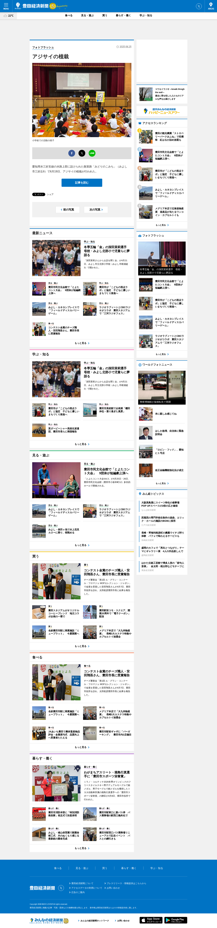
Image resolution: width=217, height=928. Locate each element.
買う (104, 15)
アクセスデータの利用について (86, 888)
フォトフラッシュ (43, 47)
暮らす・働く (123, 15)
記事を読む (82, 182)
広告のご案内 (78, 892)
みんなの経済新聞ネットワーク (49, 921)
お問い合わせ (113, 888)
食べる (69, 15)
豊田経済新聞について (82, 883)
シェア (50, 194)
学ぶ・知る (146, 15)
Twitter (199, 6)
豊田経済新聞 (31, 6)
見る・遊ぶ (87, 15)
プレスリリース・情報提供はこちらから (126, 883)
